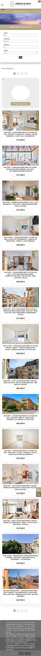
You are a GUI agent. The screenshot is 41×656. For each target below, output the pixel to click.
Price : (6, 50)
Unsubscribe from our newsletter (22, 128)
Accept (27, 653)
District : (7, 39)
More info (14, 653)
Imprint (31, 126)
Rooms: (6, 45)
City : (6, 33)
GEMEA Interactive (24, 126)
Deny (21, 653)
